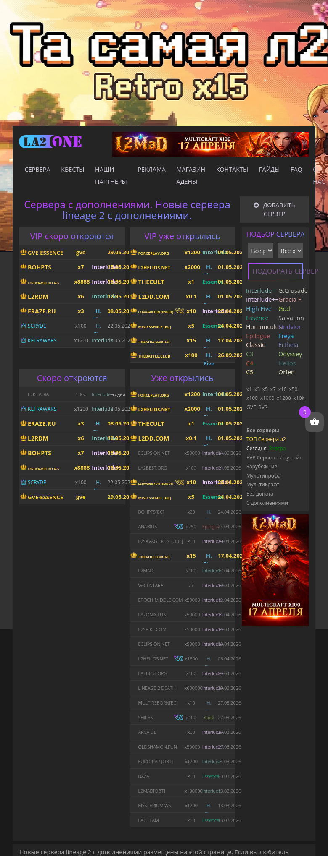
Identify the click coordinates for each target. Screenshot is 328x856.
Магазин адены (191, 175)
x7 (273, 389)
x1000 (267, 398)
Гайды (269, 169)
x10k (299, 398)
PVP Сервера (262, 457)
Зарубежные (261, 466)
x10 (282, 389)
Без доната (259, 493)
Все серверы (262, 430)
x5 (265, 389)
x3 (257, 389)
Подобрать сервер (277, 271)
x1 (249, 389)
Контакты (232, 169)
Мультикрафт (262, 484)
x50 (293, 389)
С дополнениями (267, 502)
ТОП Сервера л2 (266, 439)
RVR (262, 407)
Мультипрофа (263, 475)
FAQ (296, 169)
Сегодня (256, 448)
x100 (252, 398)
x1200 (284, 398)
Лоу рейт (291, 457)
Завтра (277, 448)
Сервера (37, 169)
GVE (251, 407)
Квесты (72, 169)
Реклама (152, 169)
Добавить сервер (274, 209)
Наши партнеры (111, 175)
